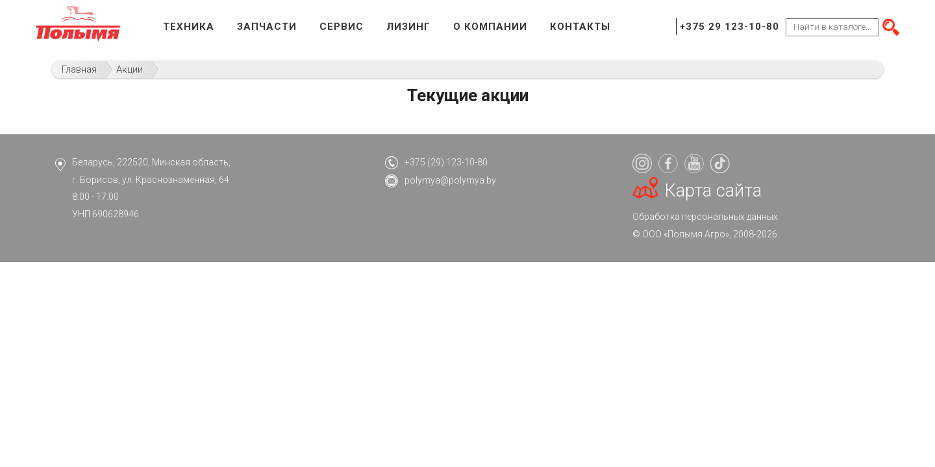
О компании (490, 26)
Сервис (341, 26)
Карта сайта (713, 190)
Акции (129, 69)
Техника (188, 26)
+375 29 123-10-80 (729, 26)
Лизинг (408, 26)
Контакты (580, 26)
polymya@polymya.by (450, 180)
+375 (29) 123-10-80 (446, 162)
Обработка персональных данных (705, 216)
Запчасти (267, 26)
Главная (79, 69)
